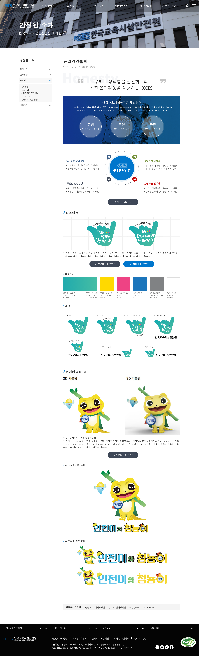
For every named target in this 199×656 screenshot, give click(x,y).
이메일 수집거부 (121, 638)
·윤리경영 (24, 86)
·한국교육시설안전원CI (29, 99)
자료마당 (97, 6)
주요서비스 (47, 6)
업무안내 (73, 6)
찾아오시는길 (140, 638)
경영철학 (24, 80)
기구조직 (24, 105)
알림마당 (121, 6)
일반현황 (24, 74)
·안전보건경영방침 (27, 96)
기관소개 (24, 69)
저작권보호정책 (80, 638)
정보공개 (145, 6)
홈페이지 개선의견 (100, 638)
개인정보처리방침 (59, 638)
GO (46, 628)
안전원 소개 (169, 6)
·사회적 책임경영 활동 (29, 93)
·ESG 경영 (24, 89)
